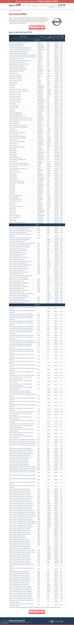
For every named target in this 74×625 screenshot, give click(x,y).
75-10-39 (56, 6)
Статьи (46, 5)
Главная (11, 10)
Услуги (23, 5)
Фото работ (35, 5)
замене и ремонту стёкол (48, 1)
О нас (41, 5)
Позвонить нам (37, 27)
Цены (29, 5)
